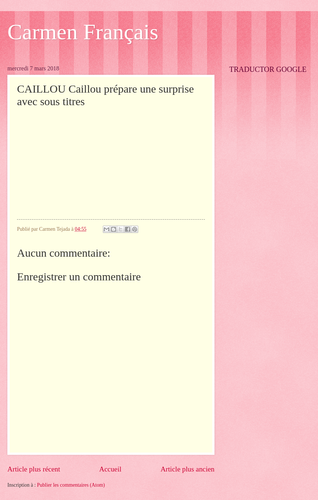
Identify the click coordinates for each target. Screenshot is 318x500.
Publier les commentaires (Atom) (71, 485)
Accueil (110, 469)
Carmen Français (82, 32)
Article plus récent (33, 469)
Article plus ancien (187, 469)
